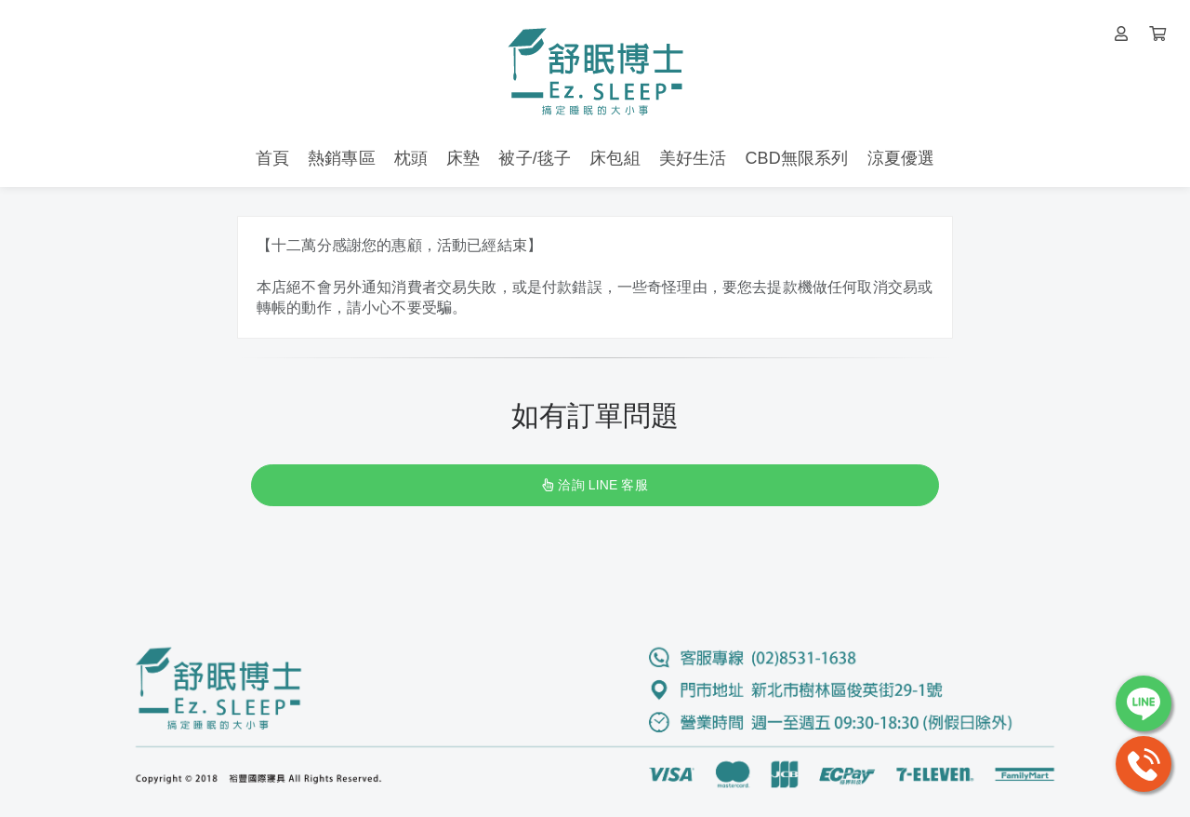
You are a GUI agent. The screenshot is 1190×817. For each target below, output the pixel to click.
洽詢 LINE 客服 (594, 484)
